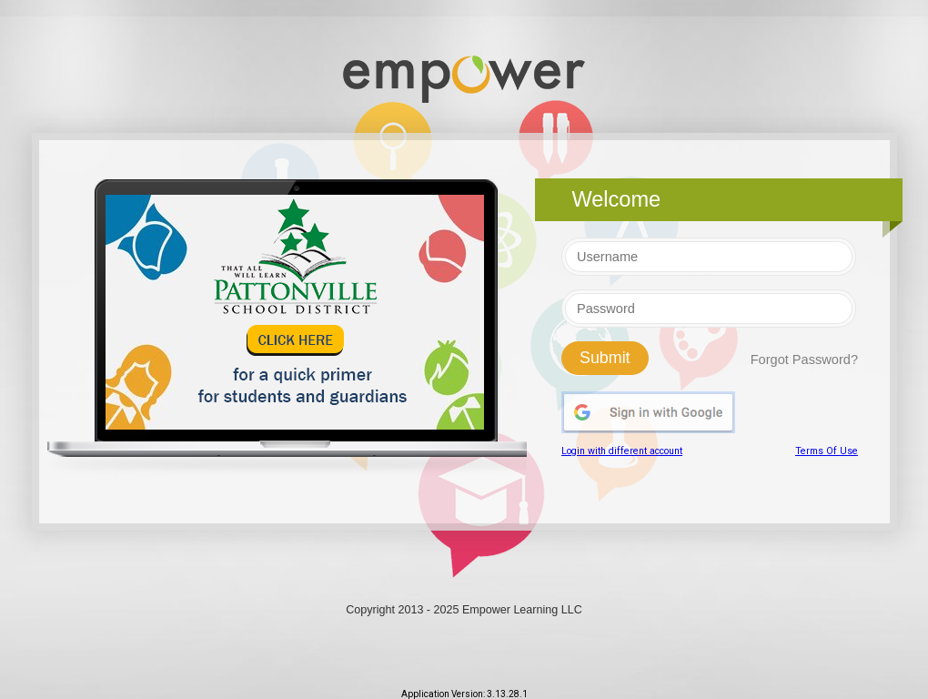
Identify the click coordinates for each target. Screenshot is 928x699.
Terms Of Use (826, 451)
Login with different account (621, 451)
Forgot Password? (804, 359)
